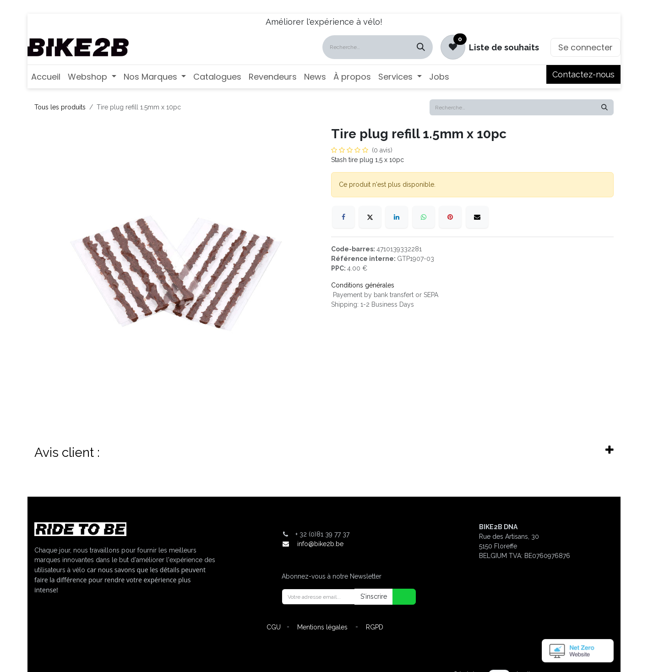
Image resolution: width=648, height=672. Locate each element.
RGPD (374, 627)
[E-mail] (477, 217)
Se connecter (585, 47)
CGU (274, 627)
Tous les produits (60, 107)
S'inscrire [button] (373, 596)
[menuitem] (45, 77)
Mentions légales (322, 627)
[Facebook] (343, 217)
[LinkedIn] (397, 217)
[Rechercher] (421, 47)
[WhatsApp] (424, 217)
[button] (398, 597)
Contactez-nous (583, 74)
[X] (370, 217)
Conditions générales (362, 285)
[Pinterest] (450, 217)
